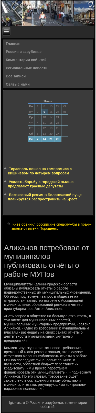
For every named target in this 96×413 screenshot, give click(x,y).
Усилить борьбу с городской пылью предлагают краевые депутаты (40, 184)
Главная (13, 44)
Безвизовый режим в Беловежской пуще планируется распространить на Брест (45, 197)
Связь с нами (18, 84)
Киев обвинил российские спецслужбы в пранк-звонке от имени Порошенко (52, 226)
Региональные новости (27, 68)
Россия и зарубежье (23, 52)
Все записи (16, 76)
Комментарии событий (26, 60)
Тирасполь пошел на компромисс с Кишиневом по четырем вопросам (40, 171)
